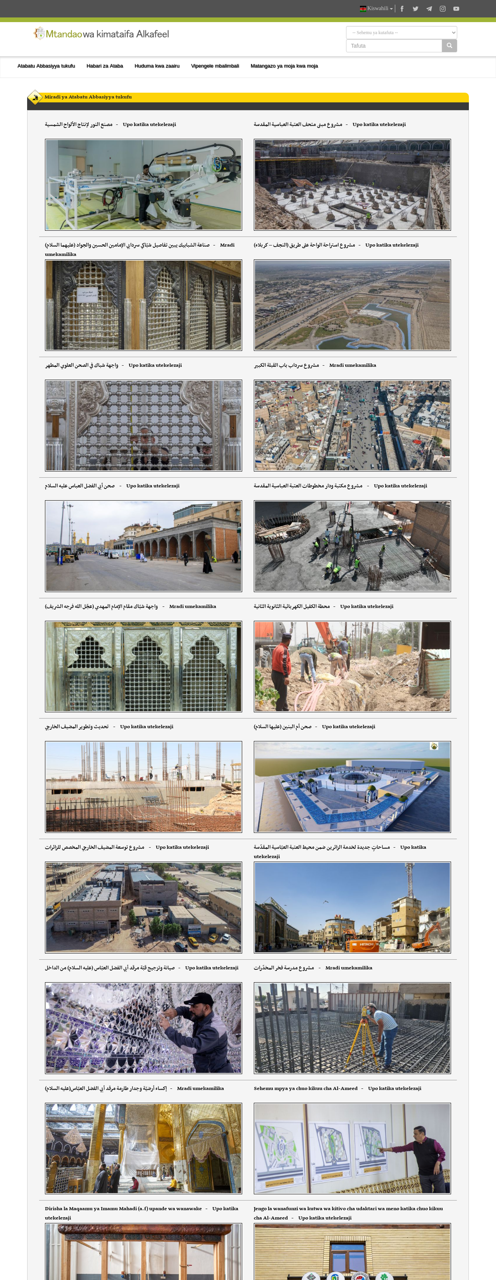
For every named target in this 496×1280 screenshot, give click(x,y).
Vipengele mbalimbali (215, 66)
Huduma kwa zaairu (156, 66)
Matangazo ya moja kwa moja (284, 66)
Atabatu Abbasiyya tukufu (46, 66)
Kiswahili (376, 8)
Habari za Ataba (104, 66)
